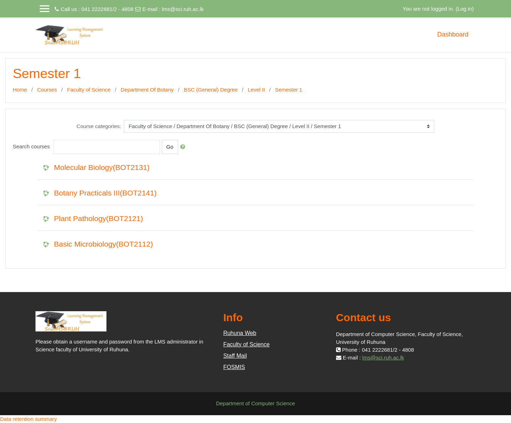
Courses (47, 90)
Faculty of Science (89, 90)
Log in (464, 9)
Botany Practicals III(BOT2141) (105, 193)
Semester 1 (288, 90)
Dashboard (452, 34)
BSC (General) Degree (211, 90)
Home (20, 90)
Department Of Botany (147, 90)
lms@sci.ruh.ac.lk (183, 9)
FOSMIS (234, 367)
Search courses (31, 146)
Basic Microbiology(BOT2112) (103, 244)
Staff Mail (235, 356)
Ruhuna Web (239, 333)
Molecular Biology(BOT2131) (102, 167)
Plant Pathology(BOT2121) (98, 218)
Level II (256, 90)
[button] (184, 147)
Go (170, 147)
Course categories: (99, 126)
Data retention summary (28, 419)
